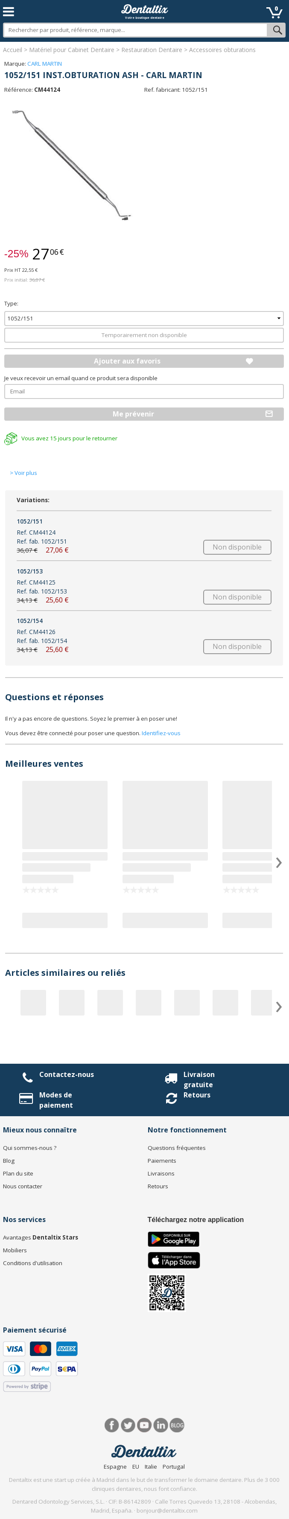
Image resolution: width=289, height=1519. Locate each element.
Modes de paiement (56, 1100)
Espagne (115, 1466)
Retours (197, 1095)
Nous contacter (22, 1186)
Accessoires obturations (222, 50)
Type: (11, 303)
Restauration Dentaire (151, 50)
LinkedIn (160, 1425)
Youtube (144, 1425)
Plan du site (18, 1173)
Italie (151, 1466)
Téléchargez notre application (196, 1219)
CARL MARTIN (44, 63)
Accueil (12, 50)
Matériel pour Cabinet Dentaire (71, 50)
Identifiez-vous (161, 733)
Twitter (128, 1425)
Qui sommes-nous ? (29, 1148)
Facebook (112, 1425)
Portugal (174, 1466)
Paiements (162, 1160)
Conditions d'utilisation (32, 1263)
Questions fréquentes (177, 1148)
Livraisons (161, 1173)
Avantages (40, 1237)
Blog (9, 1160)
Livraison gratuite (199, 1079)
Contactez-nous (66, 1074)
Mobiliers (15, 1250)
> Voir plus (23, 473)
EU (135, 1466)
